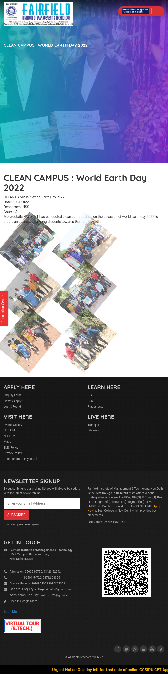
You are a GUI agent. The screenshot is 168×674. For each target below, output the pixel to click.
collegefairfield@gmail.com (53, 589)
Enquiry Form (12, 395)
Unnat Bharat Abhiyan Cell (20, 459)
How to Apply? (13, 401)
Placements (95, 406)
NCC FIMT (10, 436)
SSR (90, 401)
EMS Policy (11, 447)
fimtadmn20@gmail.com (56, 595)
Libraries (93, 430)
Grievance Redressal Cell (106, 522)
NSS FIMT (10, 430)
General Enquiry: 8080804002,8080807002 (37, 583)
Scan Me (10, 612)
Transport (94, 425)
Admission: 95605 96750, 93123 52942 (35, 571)
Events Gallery (13, 425)
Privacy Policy (13, 453)
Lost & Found (12, 406)
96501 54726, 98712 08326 (35, 577)
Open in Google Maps (23, 601)
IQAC (91, 395)
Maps (7, 441)
